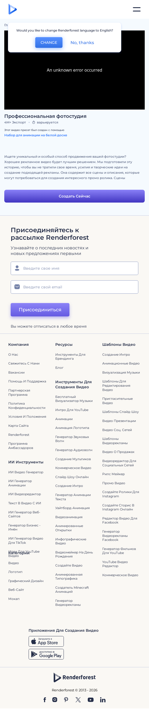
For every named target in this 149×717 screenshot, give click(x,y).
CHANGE (49, 42)
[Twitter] (78, 700)
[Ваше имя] (74, 268)
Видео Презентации (119, 421)
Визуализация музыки (121, 372)
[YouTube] (91, 700)
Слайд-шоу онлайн (72, 477)
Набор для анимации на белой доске (35, 135)
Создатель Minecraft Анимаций (72, 590)
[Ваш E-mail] (74, 287)
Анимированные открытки (69, 528)
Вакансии (16, 372)
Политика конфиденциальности (26, 405)
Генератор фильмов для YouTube (119, 551)
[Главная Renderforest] (13, 9)
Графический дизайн (26, 581)
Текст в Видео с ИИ (24, 503)
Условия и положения (27, 416)
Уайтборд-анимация (72, 508)
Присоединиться (40, 310)
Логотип (15, 572)
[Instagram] (54, 700)
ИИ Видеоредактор (24, 494)
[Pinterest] (66, 700)
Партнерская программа (19, 392)
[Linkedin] (102, 700)
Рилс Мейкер (113, 474)
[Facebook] (45, 700)
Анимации (64, 419)
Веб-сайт (16, 590)
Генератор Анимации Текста (73, 497)
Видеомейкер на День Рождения (74, 554)
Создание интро (116, 354)
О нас (13, 354)
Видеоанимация (69, 517)
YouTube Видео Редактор (115, 564)
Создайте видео (69, 565)
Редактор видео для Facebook (119, 520)
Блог (59, 368)
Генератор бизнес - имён (24, 527)
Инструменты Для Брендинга (70, 356)
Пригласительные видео (117, 401)
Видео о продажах (118, 452)
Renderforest (18, 435)
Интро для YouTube (71, 410)
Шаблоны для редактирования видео (116, 385)
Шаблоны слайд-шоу (120, 412)
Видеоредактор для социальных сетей (119, 463)
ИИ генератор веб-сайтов (24, 514)
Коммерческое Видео (120, 575)
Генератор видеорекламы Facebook (115, 535)
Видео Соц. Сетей (117, 430)
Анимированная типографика (69, 576)
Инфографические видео (70, 541)
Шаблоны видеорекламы (115, 441)
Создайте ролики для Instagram (120, 494)
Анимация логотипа (72, 428)
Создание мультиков (73, 459)
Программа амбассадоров (20, 445)
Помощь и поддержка (27, 381)
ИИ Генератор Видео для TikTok (25, 540)
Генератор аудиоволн (73, 450)
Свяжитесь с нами (24, 363)
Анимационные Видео (121, 363)
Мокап (13, 599)
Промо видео (113, 483)
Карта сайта (18, 426)
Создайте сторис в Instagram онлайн (118, 507)
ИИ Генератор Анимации (20, 483)
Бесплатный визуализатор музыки (74, 399)
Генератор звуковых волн (72, 439)
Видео (13, 563)
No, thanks (82, 42)
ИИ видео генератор (25, 472)
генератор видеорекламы (68, 603)
